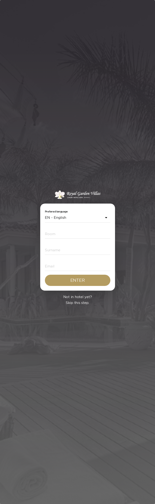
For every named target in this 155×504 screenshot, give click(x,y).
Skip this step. (77, 302)
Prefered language (56, 211)
